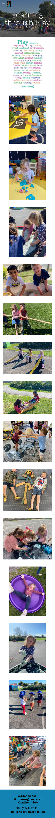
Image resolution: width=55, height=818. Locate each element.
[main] (27, 18)
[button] (3, 4)
